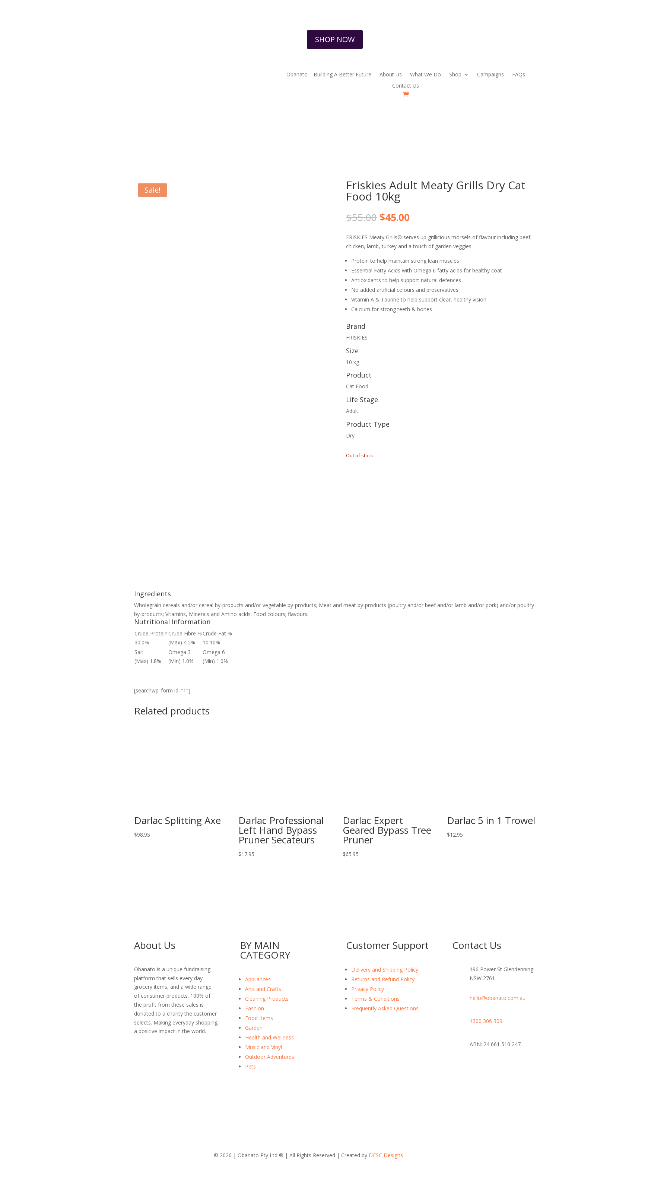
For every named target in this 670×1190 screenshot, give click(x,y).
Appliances (258, 979)
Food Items (259, 1018)
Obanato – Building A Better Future (328, 75)
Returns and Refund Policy (383, 979)
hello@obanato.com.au (497, 997)
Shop (455, 75)
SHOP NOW (335, 39)
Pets (250, 1066)
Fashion (254, 1008)
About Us (391, 75)
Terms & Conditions (375, 998)
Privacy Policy (367, 988)
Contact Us (405, 86)
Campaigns (490, 75)
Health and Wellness (269, 1037)
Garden (254, 1027)
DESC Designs (386, 1155)
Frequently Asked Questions (385, 1008)
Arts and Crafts (263, 988)
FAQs (518, 75)
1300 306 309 (486, 1021)
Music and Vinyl (263, 1047)
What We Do (425, 75)
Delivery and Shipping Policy (384, 969)
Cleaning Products (267, 998)
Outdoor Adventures (269, 1056)
